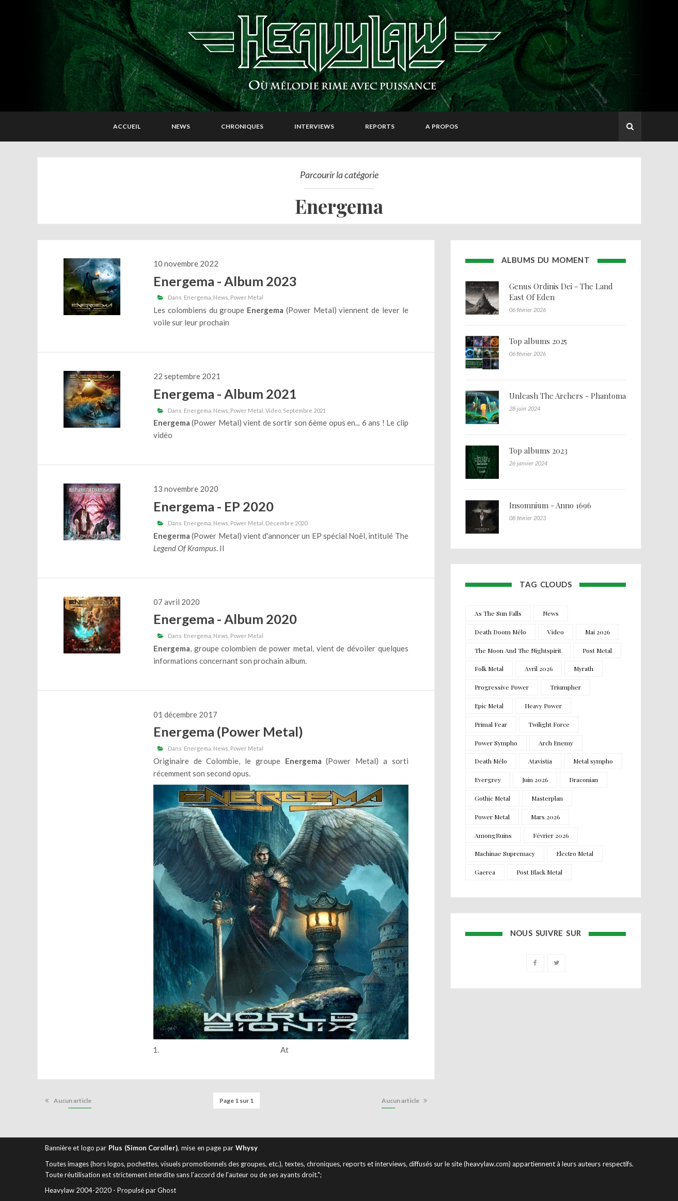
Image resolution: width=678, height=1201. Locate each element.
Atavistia (540, 761)
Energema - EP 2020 (213, 506)
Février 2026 (551, 835)
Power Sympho (496, 743)
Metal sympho (593, 761)
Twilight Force (549, 724)
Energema (197, 297)
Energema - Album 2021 (225, 393)
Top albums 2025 (538, 341)
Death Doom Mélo (500, 632)
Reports (380, 126)
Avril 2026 (539, 668)
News (180, 126)
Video (273, 410)
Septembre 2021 (304, 410)
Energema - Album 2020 (225, 619)
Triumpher (565, 687)
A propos (441, 126)
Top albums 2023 (538, 450)
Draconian (583, 779)
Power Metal (246, 297)
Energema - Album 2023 (225, 281)
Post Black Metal (539, 872)
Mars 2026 (545, 817)
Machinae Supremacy (505, 853)
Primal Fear (491, 724)
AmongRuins (493, 835)
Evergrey (488, 779)
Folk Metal (489, 668)
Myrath (583, 668)
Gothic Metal (492, 798)
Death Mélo (491, 761)
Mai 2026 (597, 632)
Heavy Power (543, 705)
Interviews (314, 126)
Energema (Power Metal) (228, 731)
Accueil (126, 126)
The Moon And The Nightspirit (518, 650)
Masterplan (547, 798)
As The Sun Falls (498, 613)
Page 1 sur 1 (236, 1100)
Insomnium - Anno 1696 (550, 505)
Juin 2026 (535, 779)
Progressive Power (502, 687)
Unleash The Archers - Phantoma (567, 396)
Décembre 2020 (286, 523)
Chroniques (242, 126)
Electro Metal (574, 853)
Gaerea (485, 872)
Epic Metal (489, 705)
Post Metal (597, 650)
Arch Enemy (556, 743)
